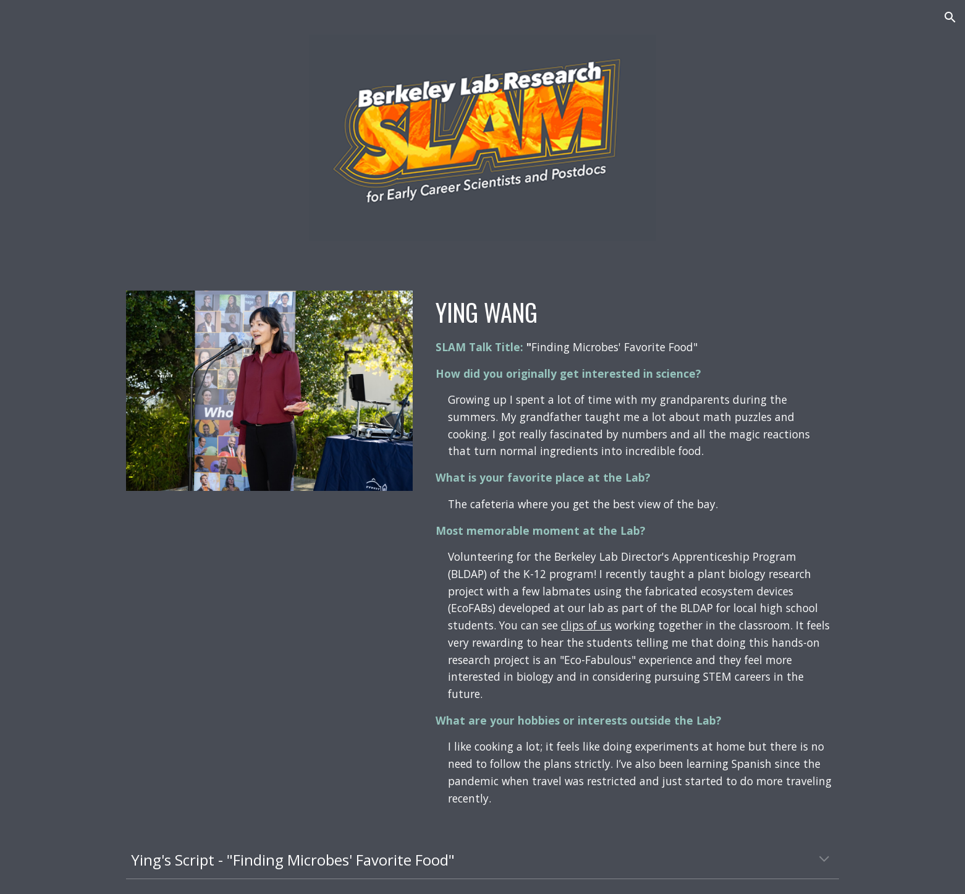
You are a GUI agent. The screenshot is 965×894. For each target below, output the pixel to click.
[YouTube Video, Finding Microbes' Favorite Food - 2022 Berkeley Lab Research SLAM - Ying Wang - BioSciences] (269, 605)
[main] (635, 551)
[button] (950, 17)
